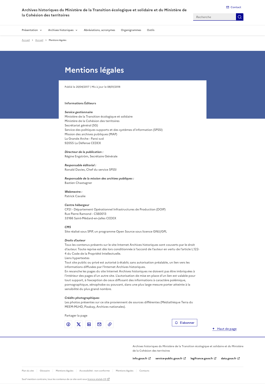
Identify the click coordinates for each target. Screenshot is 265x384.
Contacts (144, 370)
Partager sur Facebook (68, 324)
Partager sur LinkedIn (89, 324)
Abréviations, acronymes (99, 30)
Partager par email (99, 324)
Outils (150, 30)
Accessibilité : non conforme (94, 370)
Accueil (26, 40)
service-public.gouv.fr (168, 358)
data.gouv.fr (228, 358)
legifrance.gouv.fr (202, 358)
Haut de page (226, 329)
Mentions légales (64, 370)
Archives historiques (60, 30)
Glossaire (45, 370)
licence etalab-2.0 (97, 379)
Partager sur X (78, 324)
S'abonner (184, 322)
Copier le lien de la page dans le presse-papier (109, 324)
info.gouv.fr (140, 358)
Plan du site (28, 370)
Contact (236, 7)
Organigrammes (131, 30)
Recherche (239, 17)
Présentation (30, 30)
